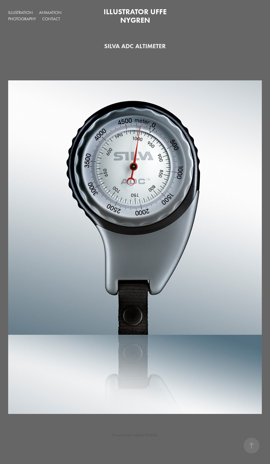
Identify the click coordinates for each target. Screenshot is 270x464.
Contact (51, 18)
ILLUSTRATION (20, 12)
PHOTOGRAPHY (22, 18)
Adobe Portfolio (145, 434)
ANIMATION (50, 12)
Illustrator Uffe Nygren (136, 16)
